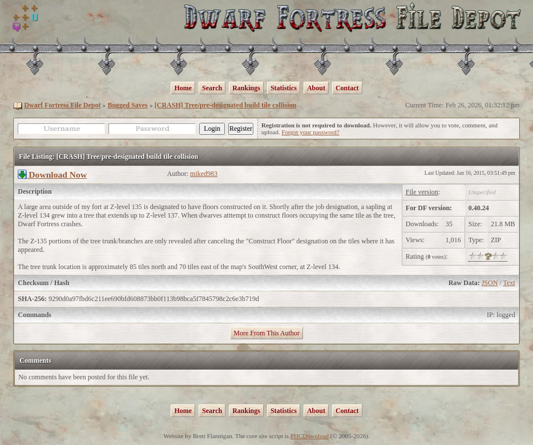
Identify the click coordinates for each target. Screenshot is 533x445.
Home (183, 88)
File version (422, 192)
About (316, 88)
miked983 (203, 174)
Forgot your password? (310, 132)
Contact (347, 88)
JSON (490, 283)
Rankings (246, 88)
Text (509, 283)
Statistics (283, 88)
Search (212, 88)
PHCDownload (309, 435)
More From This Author (266, 333)
